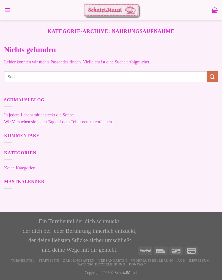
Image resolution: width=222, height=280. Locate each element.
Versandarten (112, 260)
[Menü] (7, 10)
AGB (181, 260)
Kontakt (137, 264)
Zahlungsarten (79, 260)
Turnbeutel (23, 260)
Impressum (199, 260)
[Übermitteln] (212, 76)
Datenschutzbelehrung (101, 264)
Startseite (49, 260)
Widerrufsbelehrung (152, 260)
